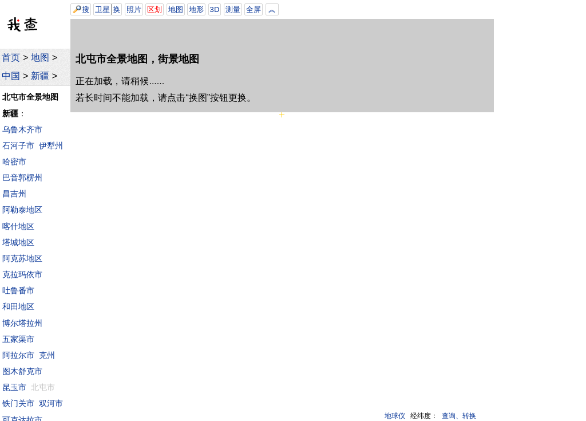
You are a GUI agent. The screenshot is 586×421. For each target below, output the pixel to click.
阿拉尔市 (18, 355)
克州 (47, 355)
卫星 (102, 9)
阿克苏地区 (22, 258)
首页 (11, 57)
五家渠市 (18, 339)
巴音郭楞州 (22, 177)
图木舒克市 (22, 371)
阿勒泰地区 (22, 209)
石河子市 (18, 145)
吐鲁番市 (18, 290)
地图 (40, 57)
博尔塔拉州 (22, 323)
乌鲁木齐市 (22, 129)
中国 (11, 76)
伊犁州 (51, 145)
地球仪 (395, 416)
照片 (133, 9)
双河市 (51, 403)
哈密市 (14, 161)
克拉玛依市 (22, 274)
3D (215, 9)
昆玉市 (14, 387)
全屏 (253, 9)
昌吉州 (14, 193)
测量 (232, 9)
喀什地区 (18, 226)
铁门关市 (18, 403)
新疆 (40, 76)
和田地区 (18, 306)
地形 (196, 9)
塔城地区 (18, 242)
